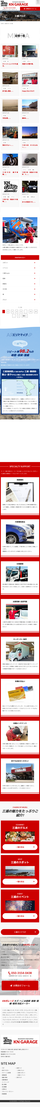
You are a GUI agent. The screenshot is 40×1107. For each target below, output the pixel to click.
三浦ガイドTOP (25, 932)
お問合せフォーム (30, 9)
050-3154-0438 (9, 8)
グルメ (5, 300)
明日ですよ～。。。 (8, 145)
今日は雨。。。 (7, 118)
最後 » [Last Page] (25, 316)
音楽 (33, 169)
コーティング (5, 1082)
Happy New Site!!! (28, 91)
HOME (2, 23)
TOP (3, 1068)
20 (36, 311)
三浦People (32, 197)
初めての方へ (5, 1070)
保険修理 (4, 1075)
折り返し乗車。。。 (8, 91)
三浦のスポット (21, 1073)
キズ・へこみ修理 (6, 1073)
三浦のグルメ (20, 1070)
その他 (4, 61)
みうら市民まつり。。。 (29, 202)
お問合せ (4, 1089)
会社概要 (4, 1087)
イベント (9, 88)
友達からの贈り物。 (28, 64)
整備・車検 (4, 1077)
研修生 (5, 284)
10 (30, 311)
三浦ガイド (19, 1068)
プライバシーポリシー (8, 1091)
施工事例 (4, 1084)
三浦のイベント (21, 1075)
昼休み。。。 (25, 118)
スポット (29, 61)
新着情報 (4, 1094)
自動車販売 (5, 1080)
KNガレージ (17, 1101)
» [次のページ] (18, 316)
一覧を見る (25, 847)
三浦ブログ (7, 23)
